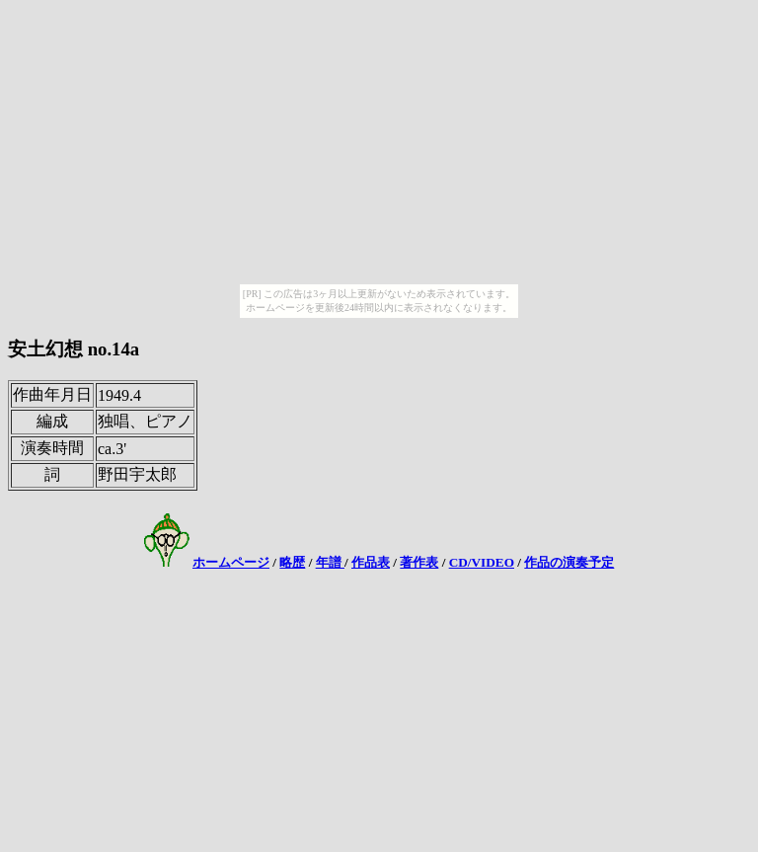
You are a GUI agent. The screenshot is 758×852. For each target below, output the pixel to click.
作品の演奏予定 (569, 562)
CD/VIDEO (481, 562)
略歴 (292, 562)
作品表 (370, 562)
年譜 (330, 562)
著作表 (419, 562)
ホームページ (230, 562)
